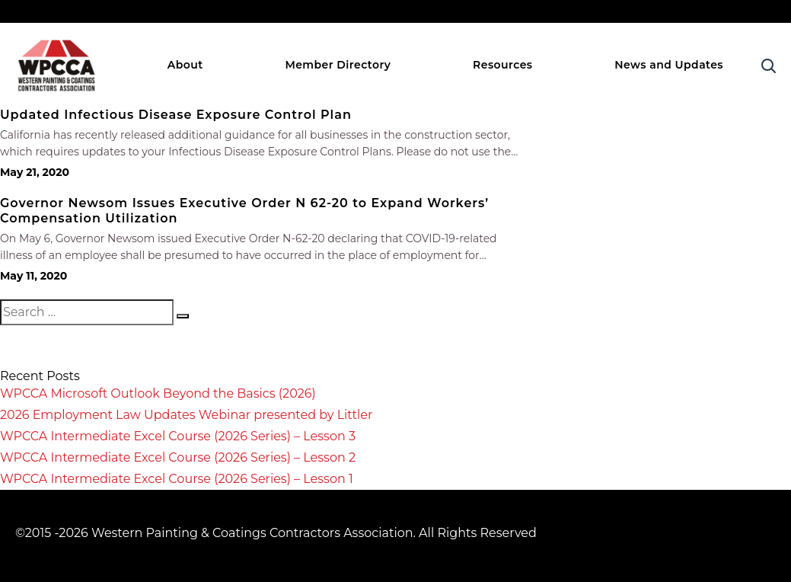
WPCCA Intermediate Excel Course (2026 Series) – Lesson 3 (178, 436)
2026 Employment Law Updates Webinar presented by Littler (186, 415)
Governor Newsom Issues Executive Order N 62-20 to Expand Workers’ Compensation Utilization (244, 210)
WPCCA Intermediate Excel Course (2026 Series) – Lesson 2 (178, 457)
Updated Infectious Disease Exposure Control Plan (176, 114)
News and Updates (668, 65)
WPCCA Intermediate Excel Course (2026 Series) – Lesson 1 (176, 479)
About (185, 65)
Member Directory (338, 65)
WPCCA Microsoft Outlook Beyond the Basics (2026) (158, 393)
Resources (502, 65)
